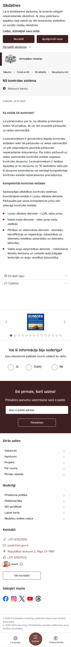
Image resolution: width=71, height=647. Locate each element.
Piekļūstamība (13, 501)
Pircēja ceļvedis (14, 474)
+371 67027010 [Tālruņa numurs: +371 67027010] (17, 539)
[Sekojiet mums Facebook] (6, 599)
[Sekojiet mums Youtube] (30, 598)
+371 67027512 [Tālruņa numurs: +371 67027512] (17, 557)
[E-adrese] (10, 564)
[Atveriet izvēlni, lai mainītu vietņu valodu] (15, 640)
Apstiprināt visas (52, 39)
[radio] (13, 366)
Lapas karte (12, 512)
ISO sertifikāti (13, 506)
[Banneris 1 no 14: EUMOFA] (35, 322)
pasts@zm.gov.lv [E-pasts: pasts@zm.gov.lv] (18, 545)
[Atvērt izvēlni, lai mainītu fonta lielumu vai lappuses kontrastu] (55, 640)
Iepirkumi (10, 456)
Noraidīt (19, 39)
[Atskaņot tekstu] (18, 88)
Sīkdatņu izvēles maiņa (19, 518)
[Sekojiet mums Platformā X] (22, 599)
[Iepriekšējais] (6, 321)
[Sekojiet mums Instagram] (14, 599)
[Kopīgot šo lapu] (35, 283)
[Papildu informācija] (21, 564)
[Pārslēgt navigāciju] (35, 639)
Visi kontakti (22, 575)
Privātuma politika (16, 495)
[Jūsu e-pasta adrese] (37, 410)
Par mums (11, 468)
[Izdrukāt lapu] (35, 276)
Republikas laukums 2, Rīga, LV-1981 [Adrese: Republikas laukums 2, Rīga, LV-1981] (31, 551)
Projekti (9, 462)
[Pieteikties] (37, 423)
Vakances (11, 450)
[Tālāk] (65, 321)
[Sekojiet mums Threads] (38, 599)
